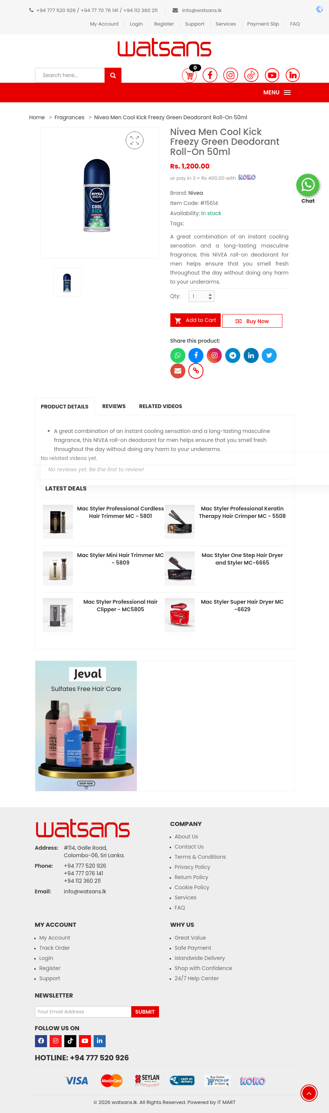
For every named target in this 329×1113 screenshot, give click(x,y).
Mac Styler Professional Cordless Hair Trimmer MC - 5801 (120, 512)
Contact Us (189, 846)
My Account (104, 23)
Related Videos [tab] (160, 406)
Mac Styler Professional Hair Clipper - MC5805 (120, 605)
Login (136, 23)
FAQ (295, 23)
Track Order (54, 948)
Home (37, 117)
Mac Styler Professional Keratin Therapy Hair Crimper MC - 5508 (242, 512)
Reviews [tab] (114, 406)
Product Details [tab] (65, 406)
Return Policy (192, 877)
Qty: (175, 296)
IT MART (226, 1102)
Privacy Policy (193, 867)
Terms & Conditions (200, 857)
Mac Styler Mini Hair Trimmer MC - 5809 (120, 558)
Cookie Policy (192, 887)
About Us (186, 836)
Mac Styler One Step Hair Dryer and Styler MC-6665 (242, 558)
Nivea (195, 193)
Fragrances (69, 117)
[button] (189, 75)
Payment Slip (263, 23)
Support (194, 23)
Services (226, 23)
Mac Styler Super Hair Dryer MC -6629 (242, 605)
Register (164, 23)
